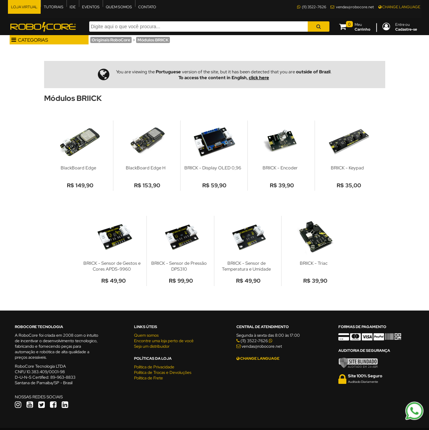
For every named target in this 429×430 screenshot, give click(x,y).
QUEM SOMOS (119, 6)
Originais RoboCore (111, 40)
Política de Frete (148, 378)
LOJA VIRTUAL (24, 6)
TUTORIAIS (53, 6)
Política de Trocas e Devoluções (162, 372)
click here (259, 78)
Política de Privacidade (154, 367)
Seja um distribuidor (152, 346)
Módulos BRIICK (152, 40)
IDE (73, 6)
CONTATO (147, 6)
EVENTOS (91, 6)
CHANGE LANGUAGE (399, 6)
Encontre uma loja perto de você (164, 341)
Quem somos (146, 335)
